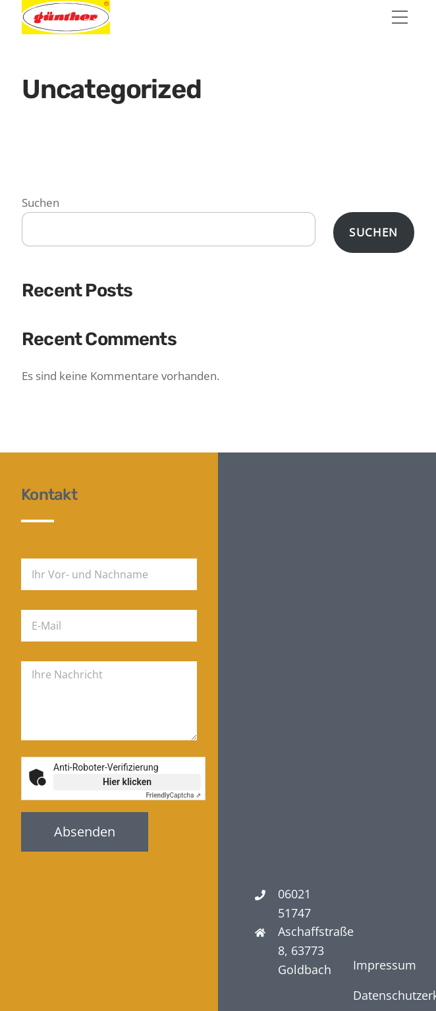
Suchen (40, 202)
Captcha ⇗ (174, 795)
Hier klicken (127, 782)
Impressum (384, 965)
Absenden (84, 831)
